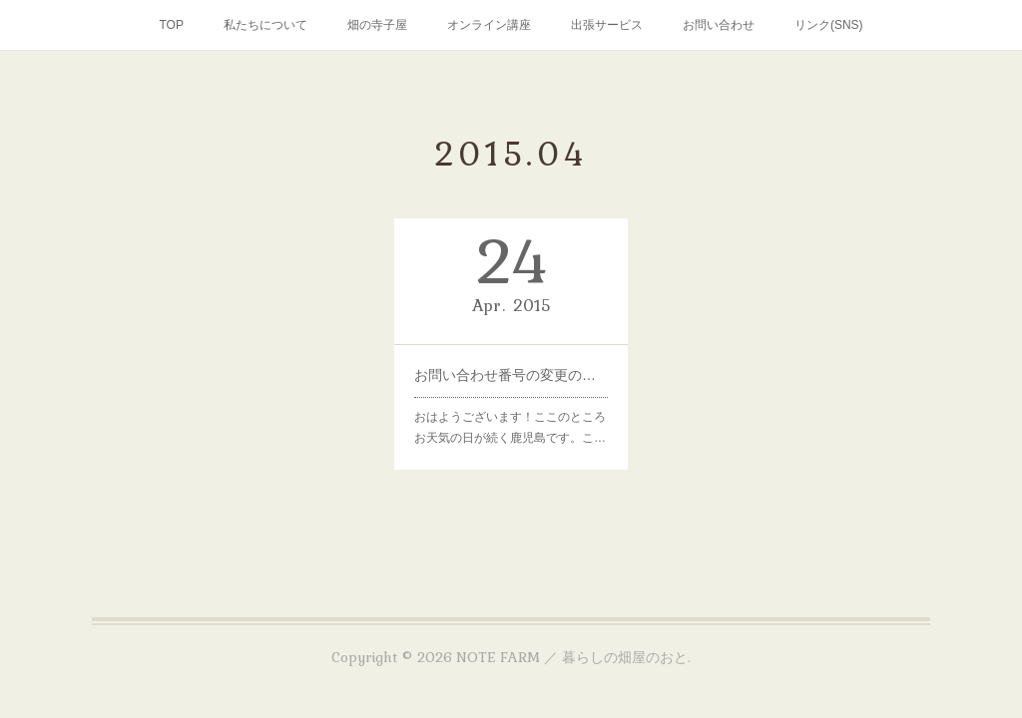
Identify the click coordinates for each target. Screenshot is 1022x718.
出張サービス (607, 25)
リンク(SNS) (828, 25)
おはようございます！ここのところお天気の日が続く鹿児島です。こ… (510, 428)
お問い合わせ (719, 25)
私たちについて (265, 25)
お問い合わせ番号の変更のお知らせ (511, 375)
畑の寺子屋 (377, 25)
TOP (171, 25)
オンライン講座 (489, 25)
